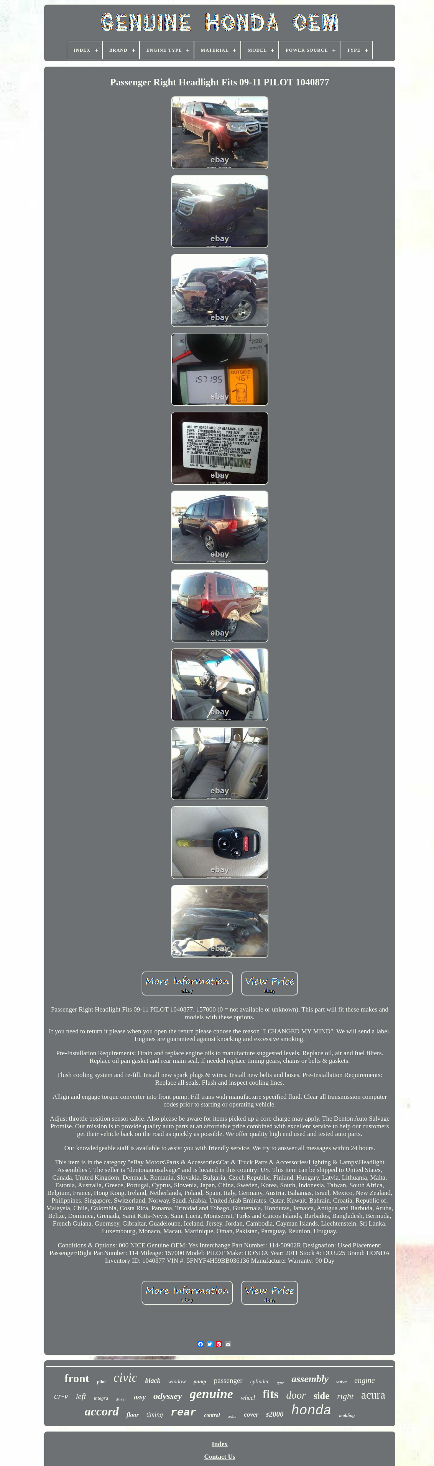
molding (347, 1415)
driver (121, 1399)
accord (102, 1411)
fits (270, 1394)
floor (133, 1415)
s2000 (274, 1414)
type (280, 1382)
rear (183, 1413)
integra (101, 1398)
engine (364, 1380)
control (212, 1415)
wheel (248, 1397)
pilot (101, 1381)
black (152, 1380)
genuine (211, 1394)
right (345, 1396)
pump (200, 1381)
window (177, 1381)
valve (341, 1381)
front (76, 1378)
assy (140, 1397)
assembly (310, 1378)
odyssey (167, 1396)
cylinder (259, 1381)
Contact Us (219, 1456)
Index (220, 1444)
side (322, 1396)
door (296, 1395)
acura (373, 1395)
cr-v (61, 1396)
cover (251, 1414)
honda (311, 1411)
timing (154, 1414)
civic (125, 1377)
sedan (232, 1416)
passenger (228, 1380)
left (81, 1396)
